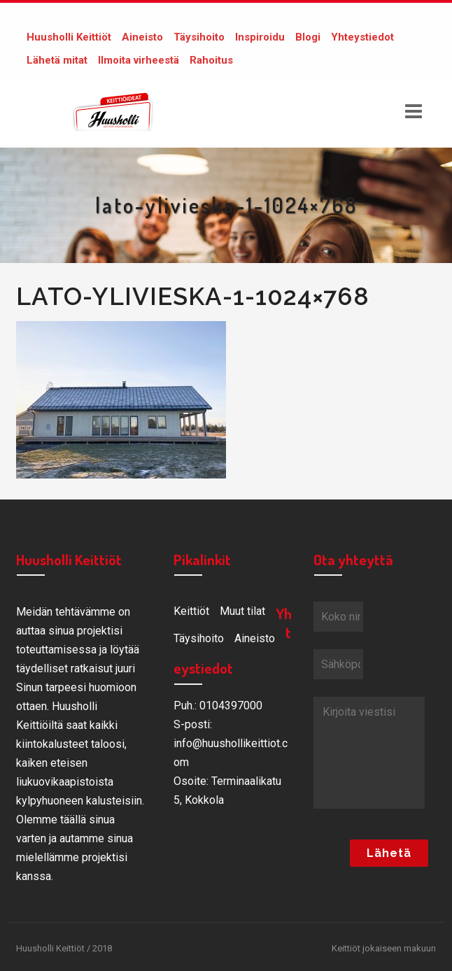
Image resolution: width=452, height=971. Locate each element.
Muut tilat (242, 611)
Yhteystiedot (362, 37)
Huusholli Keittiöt (69, 37)
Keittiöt (191, 611)
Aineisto (142, 37)
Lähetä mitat (57, 60)
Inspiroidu (260, 37)
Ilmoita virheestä (138, 60)
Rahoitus (211, 60)
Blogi (307, 37)
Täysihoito (199, 37)
